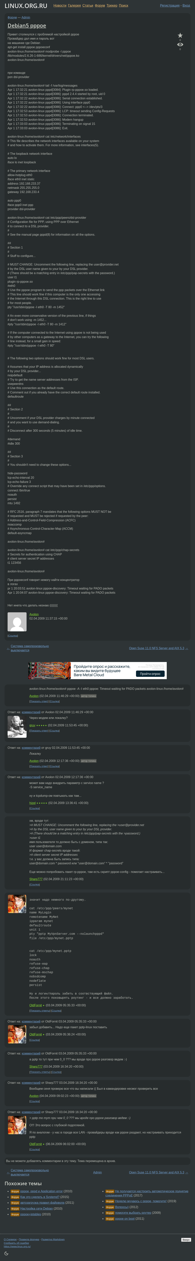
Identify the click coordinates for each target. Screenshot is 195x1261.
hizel (32, 803)
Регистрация (170, 5)
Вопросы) (122, 1207)
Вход (186, 5)
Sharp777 (35, 879)
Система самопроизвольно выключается (30, 648)
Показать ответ (39, 701)
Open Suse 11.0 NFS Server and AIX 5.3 (156, 648)
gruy (32, 725)
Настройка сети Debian (36, 1208)
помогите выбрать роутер (133, 1212)
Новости (59, 5)
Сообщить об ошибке (16, 1243)
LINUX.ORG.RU (26, 6)
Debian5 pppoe (27, 25)
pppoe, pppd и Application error (41, 1191)
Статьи (87, 5)
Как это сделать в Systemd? (39, 1197)
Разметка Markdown (53, 1239)
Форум (100, 5)
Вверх (186, 1239)
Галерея (74, 5)
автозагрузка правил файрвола (42, 1202)
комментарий (31, 712)
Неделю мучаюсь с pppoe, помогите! (141, 1201)
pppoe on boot (124, 1218)
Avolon (34, 614)
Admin (26, 17)
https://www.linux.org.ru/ (17, 1246)
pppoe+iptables (30, 1214)
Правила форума (29, 1239)
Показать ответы (40, 1010)
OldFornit (35, 1005)
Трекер (112, 5)
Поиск (123, 5)
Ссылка (12, 635)
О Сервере (10, 1239)
